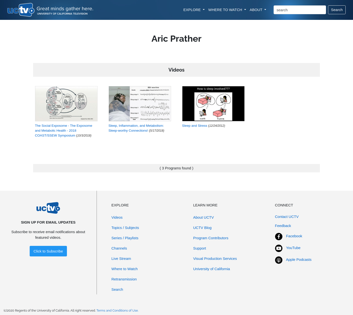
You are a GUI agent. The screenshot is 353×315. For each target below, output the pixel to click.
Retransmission (124, 279)
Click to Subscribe (48, 251)
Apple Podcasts (299, 259)
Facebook (294, 236)
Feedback (283, 226)
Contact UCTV (287, 216)
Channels (119, 248)
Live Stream (121, 258)
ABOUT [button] (257, 10)
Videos (117, 217)
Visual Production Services (215, 258)
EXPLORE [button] (192, 10)
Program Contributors (210, 238)
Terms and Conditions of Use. (117, 310)
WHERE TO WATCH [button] (225, 10)
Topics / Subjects (125, 228)
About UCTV (203, 217)
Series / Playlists (125, 238)
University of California (211, 269)
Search (337, 10)
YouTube (293, 248)
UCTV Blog (202, 228)
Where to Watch (125, 269)
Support (199, 248)
